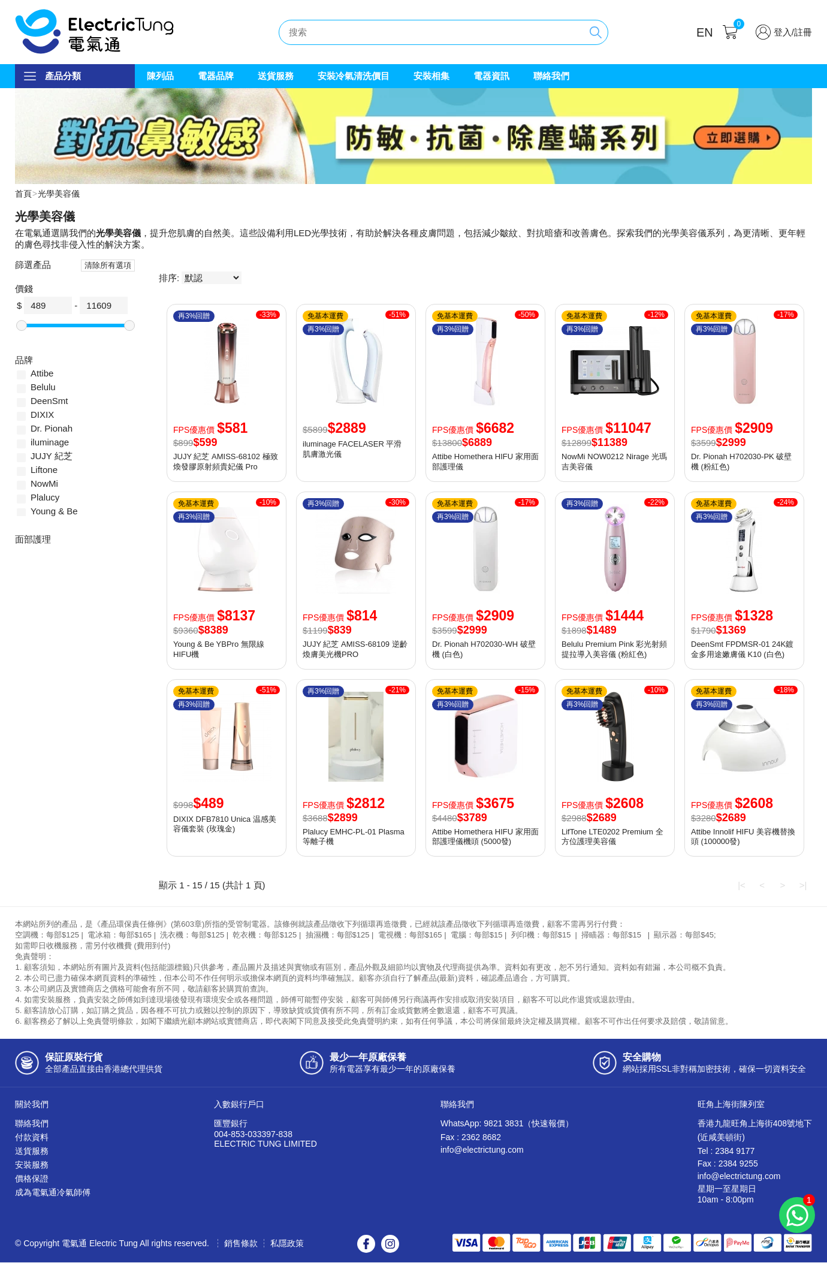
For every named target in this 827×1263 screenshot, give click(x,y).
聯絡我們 (551, 76)
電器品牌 (216, 76)
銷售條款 (241, 1244)
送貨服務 (276, 76)
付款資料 (32, 1138)
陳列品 (160, 76)
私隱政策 (287, 1244)
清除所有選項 (107, 265)
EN (704, 32)
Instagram (390, 1244)
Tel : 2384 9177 (726, 1151)
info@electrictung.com (482, 1150)
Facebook (366, 1244)
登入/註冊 (793, 32)
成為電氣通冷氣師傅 (52, 1193)
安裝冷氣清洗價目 (354, 76)
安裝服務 (32, 1165)
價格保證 (32, 1179)
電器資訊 (491, 76)
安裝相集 (431, 76)
